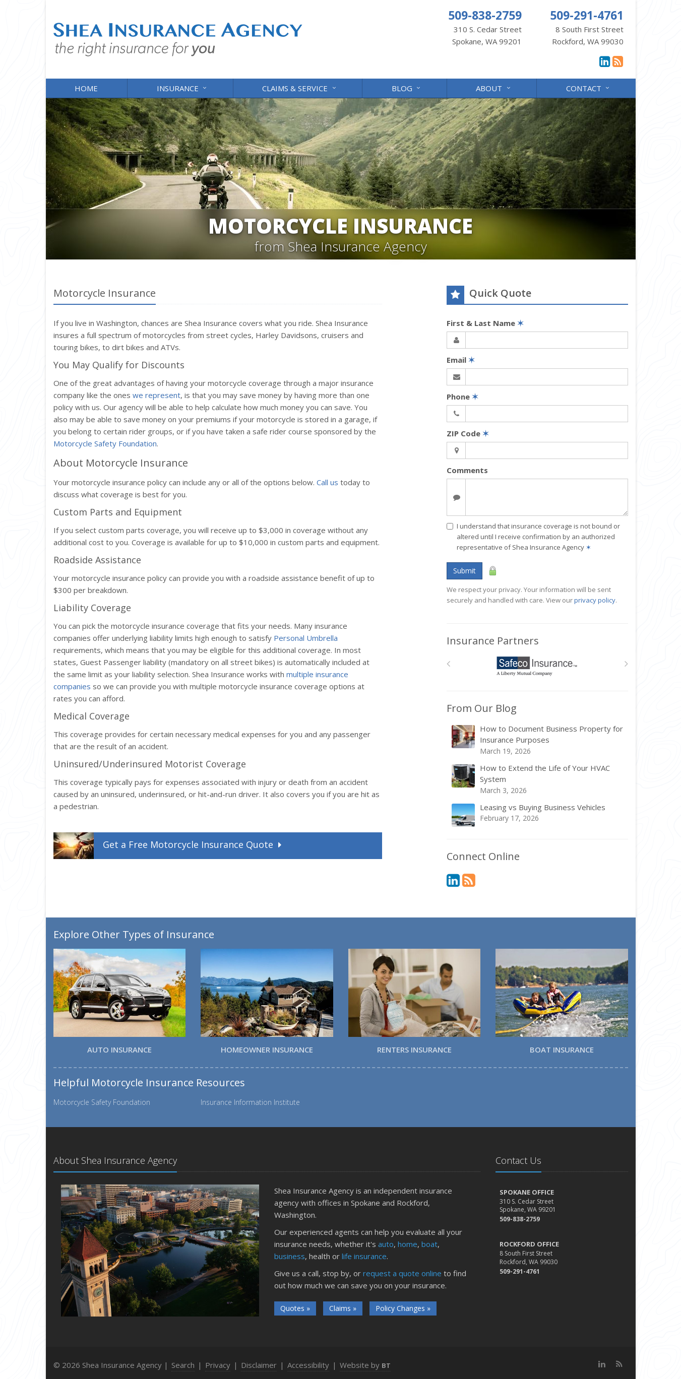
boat (429, 1244)
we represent (156, 395)
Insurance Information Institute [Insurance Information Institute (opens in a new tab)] (250, 1102)
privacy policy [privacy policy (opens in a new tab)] (594, 600)
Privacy (217, 1365)
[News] (617, 61)
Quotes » (295, 1308)
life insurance (364, 1256)
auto (386, 1244)
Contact (588, 87)
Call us (327, 482)
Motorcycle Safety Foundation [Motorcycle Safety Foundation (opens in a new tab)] (105, 443)
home (407, 1244)
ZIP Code (468, 433)
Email (461, 360)
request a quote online (402, 1273)
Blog (407, 87)
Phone (462, 396)
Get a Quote (168, 845)
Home (86, 88)
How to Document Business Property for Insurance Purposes (538, 740)
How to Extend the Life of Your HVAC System (538, 779)
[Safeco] (537, 666)
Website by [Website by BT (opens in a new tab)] (365, 1365)
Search (183, 1365)
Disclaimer (259, 1365)
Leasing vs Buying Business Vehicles (538, 815)
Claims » (342, 1308)
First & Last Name (485, 323)
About (494, 87)
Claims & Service (299, 87)
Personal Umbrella (306, 638)
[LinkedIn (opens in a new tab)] (604, 61)
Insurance (182, 87)
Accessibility (308, 1365)
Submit (464, 570)
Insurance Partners (493, 640)
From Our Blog (482, 708)
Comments (467, 470)
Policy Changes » (403, 1308)
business (289, 1256)
